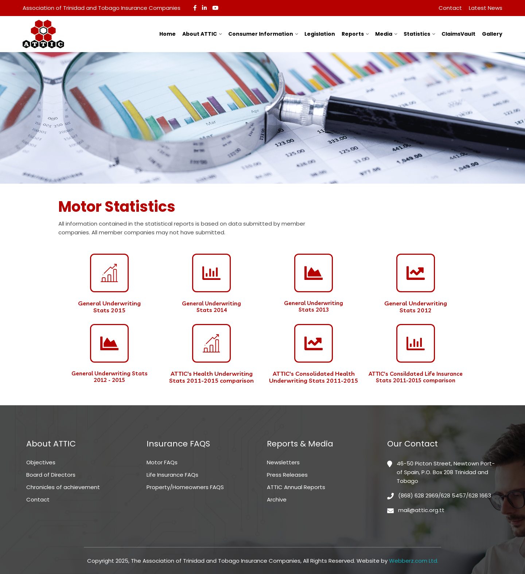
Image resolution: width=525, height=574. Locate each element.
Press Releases (287, 475)
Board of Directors (50, 475)
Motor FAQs (162, 462)
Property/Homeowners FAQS (185, 487)
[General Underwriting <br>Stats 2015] (109, 273)
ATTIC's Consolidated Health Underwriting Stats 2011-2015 (313, 377)
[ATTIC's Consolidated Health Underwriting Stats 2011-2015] (313, 343)
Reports (353, 34)
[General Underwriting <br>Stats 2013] (313, 273)
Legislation (319, 34)
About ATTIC (199, 34)
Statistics (417, 34)
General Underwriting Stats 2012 (415, 307)
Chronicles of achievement (63, 487)
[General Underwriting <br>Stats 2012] (415, 273)
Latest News (485, 8)
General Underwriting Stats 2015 (109, 307)
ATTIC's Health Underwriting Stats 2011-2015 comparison (211, 377)
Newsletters (283, 462)
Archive (277, 499)
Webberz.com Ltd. (413, 561)
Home (167, 34)
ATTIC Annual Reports (296, 487)
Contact (450, 8)
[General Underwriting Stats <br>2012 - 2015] (109, 343)
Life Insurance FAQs (172, 475)
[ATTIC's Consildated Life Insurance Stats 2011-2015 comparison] (415, 343)
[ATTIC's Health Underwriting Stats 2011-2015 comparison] (211, 343)
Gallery (492, 34)
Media (383, 34)
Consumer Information (260, 34)
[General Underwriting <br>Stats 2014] (211, 273)
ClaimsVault (458, 34)
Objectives (40, 462)
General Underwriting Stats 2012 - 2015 (109, 376)
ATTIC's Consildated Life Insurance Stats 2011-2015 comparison (416, 377)
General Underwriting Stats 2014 (211, 306)
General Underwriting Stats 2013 (313, 306)
